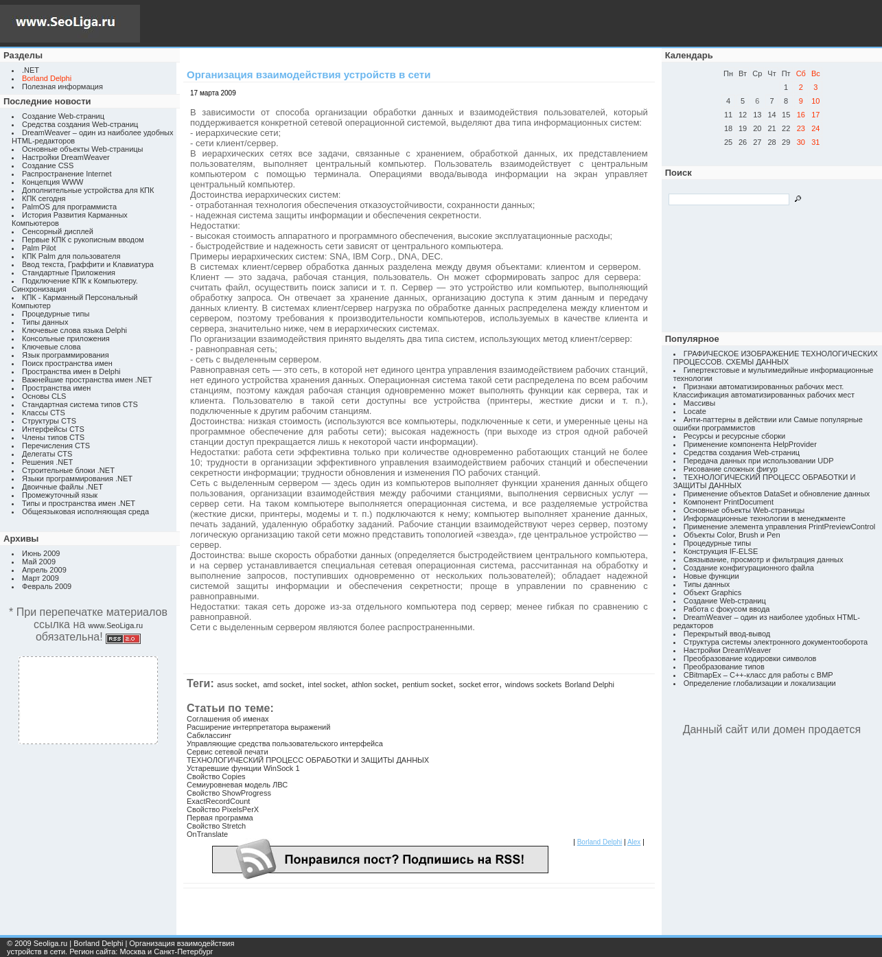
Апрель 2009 (44, 570)
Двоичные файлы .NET (62, 487)
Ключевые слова (51, 347)
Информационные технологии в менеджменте (765, 518)
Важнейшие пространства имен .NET (87, 380)
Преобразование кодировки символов (750, 658)
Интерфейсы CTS (53, 429)
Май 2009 (39, 561)
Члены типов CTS (53, 437)
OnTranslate (207, 834)
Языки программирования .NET (77, 478)
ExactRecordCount (218, 801)
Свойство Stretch (216, 826)
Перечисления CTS (56, 445)
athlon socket (373, 684)
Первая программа (220, 818)
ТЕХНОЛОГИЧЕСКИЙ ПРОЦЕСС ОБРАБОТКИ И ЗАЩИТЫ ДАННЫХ (308, 760)
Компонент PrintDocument (729, 502)
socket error (479, 684)
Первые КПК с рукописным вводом (83, 239)
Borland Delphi (589, 684)
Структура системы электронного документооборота (776, 642)
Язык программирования (65, 355)
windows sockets (533, 684)
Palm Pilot (39, 248)
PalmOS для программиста (69, 207)
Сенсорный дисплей (57, 231)
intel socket (326, 684)
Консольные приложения (66, 338)
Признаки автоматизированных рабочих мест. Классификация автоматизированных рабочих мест (764, 390)
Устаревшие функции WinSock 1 (243, 768)
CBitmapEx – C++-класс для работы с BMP (758, 675)
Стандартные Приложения (68, 272)
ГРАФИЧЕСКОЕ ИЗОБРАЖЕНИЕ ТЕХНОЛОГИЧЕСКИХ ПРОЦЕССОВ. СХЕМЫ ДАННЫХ (775, 357)
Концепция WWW (52, 182)
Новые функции (711, 576)
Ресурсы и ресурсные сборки (735, 436)
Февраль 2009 (46, 586)
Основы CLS (44, 396)
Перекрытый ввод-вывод (727, 634)
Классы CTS (43, 412)
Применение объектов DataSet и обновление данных (777, 493)
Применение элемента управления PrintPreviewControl (779, 526)
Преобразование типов (724, 666)
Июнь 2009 (41, 553)
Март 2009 (40, 578)
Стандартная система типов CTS (80, 404)
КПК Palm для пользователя (71, 256)
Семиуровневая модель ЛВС (237, 785)
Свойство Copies (216, 776)
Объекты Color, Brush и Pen (732, 535)
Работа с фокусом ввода (727, 609)
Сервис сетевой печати (227, 752)
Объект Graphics (713, 592)
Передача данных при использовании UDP (759, 461)
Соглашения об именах (228, 719)
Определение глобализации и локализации (760, 683)
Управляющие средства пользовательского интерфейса (285, 743)
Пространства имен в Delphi (71, 371)
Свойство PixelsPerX (223, 809)
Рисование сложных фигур (731, 469)
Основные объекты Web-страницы (82, 149)
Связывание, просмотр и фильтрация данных (764, 559)
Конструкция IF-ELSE (721, 551)
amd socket (282, 684)
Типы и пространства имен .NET (78, 503)
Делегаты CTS (47, 454)
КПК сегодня (44, 198)
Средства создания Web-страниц (80, 124)
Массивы (699, 403)
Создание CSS (47, 165)
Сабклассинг (209, 735)
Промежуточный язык (59, 495)
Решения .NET (47, 462)
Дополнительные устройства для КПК (88, 190)
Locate (695, 411)
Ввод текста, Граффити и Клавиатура (88, 264)
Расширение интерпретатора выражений (258, 727)
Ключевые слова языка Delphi (74, 330)
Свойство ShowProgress (229, 793)
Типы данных (45, 322)
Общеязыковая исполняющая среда (85, 511)
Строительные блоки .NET (68, 470)
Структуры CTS (49, 421)
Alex (633, 842)
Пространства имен (56, 388)
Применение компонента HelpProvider (750, 444)
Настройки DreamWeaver (66, 157)
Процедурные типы (55, 314)
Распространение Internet (66, 174)
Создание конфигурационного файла (749, 568)
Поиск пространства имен (67, 363)
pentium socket (427, 684)
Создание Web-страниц (63, 116)
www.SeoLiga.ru (116, 625)
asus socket (237, 684)
